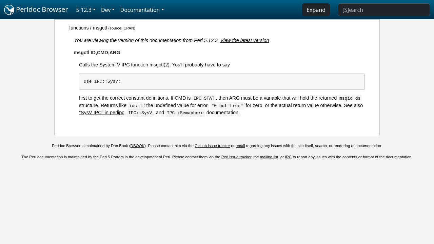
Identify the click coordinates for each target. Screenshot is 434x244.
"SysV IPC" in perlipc (101, 112)
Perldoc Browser (36, 10)
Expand (316, 10)
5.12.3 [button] (84, 10)
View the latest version (244, 40)
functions (79, 27)
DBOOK (138, 146)
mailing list (269, 157)
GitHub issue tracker (212, 146)
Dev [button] (106, 10)
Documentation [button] (140, 10)
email (240, 146)
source (115, 28)
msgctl (100, 27)
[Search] (384, 9)
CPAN (128, 28)
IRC (288, 157)
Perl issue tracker (236, 157)
